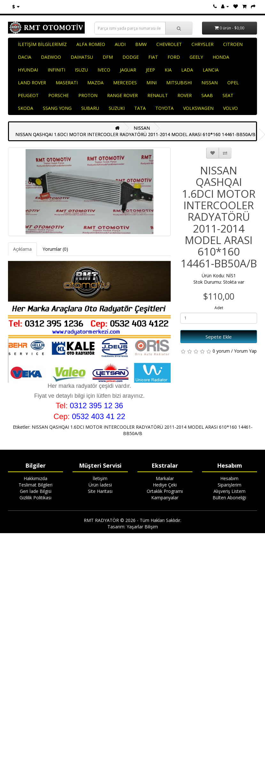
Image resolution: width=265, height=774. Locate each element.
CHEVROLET (169, 44)
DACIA (24, 57)
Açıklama (22, 249)
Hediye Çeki (165, 485)
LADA (187, 70)
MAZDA (95, 83)
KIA (168, 70)
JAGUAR (128, 70)
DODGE (130, 57)
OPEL (233, 83)
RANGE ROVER (122, 95)
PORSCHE (58, 95)
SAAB (207, 95)
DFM (108, 57)
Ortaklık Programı (165, 491)
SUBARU (90, 108)
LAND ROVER (32, 83)
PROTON (87, 95)
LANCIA (211, 70)
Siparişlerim (229, 485)
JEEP (150, 70)
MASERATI (67, 83)
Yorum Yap (245, 351)
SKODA (25, 108)
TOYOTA (164, 108)
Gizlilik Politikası (35, 497)
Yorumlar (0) (55, 249)
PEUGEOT (28, 95)
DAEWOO (51, 57)
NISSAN (209, 83)
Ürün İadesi (100, 485)
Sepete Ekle (219, 336)
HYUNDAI (28, 70)
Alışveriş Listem (230, 491)
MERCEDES (125, 83)
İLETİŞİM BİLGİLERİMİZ (42, 44)
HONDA (221, 57)
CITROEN (233, 44)
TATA (140, 108)
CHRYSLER (202, 44)
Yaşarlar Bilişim (142, 527)
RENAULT (157, 95)
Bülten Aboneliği (229, 497)
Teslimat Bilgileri (35, 485)
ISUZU (81, 70)
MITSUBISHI (179, 83)
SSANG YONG (57, 108)
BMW (141, 44)
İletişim (100, 478)
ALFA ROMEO (90, 44)
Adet (218, 307)
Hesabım (229, 478)
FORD (174, 57)
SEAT (227, 95)
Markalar (165, 478)
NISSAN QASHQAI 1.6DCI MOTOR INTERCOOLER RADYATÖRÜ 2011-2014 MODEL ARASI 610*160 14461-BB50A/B (135, 134)
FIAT (153, 57)
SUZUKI (117, 108)
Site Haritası (100, 491)
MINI (151, 83)
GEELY (196, 57)
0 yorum (221, 351)
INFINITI (56, 70)
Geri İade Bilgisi (35, 491)
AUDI (120, 44)
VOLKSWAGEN (198, 108)
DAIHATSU (82, 57)
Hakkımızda (35, 478)
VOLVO (230, 108)
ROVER (184, 95)
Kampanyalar (164, 497)
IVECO (103, 70)
